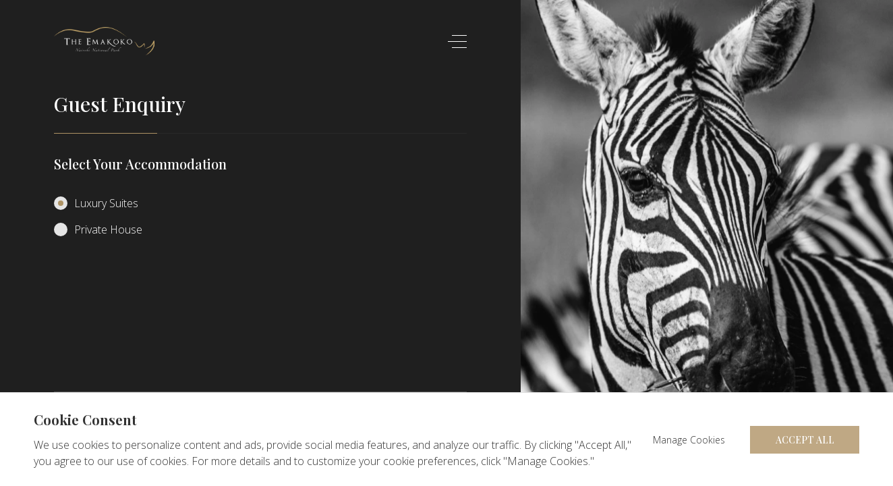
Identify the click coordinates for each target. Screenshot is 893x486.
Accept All (805, 439)
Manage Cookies (689, 439)
